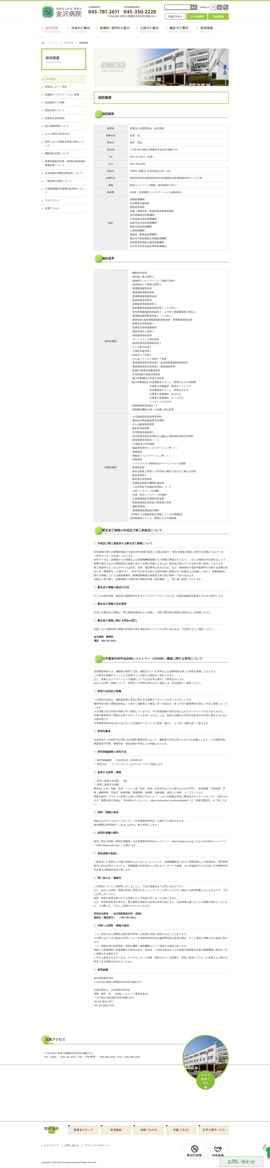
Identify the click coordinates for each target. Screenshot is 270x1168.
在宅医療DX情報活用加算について (63, 173)
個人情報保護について (57, 126)
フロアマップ (52, 200)
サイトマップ (51, 1145)
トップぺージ (51, 43)
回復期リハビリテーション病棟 (62, 94)
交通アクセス (175, 16)
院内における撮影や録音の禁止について (64, 143)
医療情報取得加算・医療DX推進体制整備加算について (65, 163)
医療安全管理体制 (54, 118)
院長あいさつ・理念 (56, 86)
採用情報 (218, 16)
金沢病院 (64, 12)
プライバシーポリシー (97, 1145)
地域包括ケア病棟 (54, 102)
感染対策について (54, 110)
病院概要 (68, 43)
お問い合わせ (71, 1145)
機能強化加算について (57, 153)
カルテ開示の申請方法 (57, 133)
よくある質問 (196, 16)
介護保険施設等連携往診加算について (64, 190)
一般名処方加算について (58, 181)
